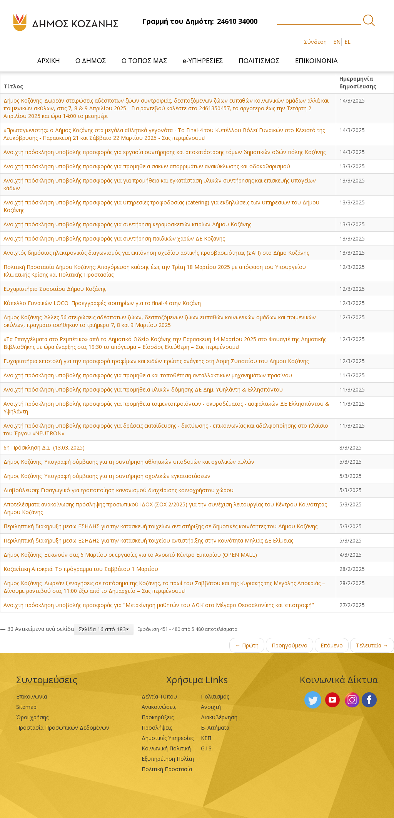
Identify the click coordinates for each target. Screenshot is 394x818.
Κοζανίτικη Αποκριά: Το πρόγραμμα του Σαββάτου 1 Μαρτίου (80, 568)
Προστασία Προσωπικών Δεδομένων (62, 727)
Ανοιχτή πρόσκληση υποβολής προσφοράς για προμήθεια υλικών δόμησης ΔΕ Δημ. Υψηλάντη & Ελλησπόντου (143, 389)
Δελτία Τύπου (159, 696)
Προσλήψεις (157, 727)
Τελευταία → (372, 645)
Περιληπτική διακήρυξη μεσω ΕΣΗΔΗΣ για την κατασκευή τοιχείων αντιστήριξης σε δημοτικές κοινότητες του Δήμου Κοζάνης (160, 526)
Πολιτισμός (215, 696)
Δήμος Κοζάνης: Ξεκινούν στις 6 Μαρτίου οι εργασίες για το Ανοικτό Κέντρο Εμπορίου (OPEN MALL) (130, 554)
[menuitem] (48, 60)
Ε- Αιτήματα (215, 727)
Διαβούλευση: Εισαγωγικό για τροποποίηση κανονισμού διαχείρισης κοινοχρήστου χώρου (118, 490)
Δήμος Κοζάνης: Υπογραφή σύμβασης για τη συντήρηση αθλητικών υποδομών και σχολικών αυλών (128, 461)
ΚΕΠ (206, 738)
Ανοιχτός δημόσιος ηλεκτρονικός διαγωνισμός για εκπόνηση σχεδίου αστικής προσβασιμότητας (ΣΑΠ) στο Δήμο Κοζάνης (156, 252)
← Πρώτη (247, 645)
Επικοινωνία (31, 696)
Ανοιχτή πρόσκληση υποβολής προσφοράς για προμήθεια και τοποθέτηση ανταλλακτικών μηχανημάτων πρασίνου (147, 375)
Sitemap (26, 706)
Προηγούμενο (289, 645)
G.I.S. (207, 748)
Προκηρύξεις (158, 717)
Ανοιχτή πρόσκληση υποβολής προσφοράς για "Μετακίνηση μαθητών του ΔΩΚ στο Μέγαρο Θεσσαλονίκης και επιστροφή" (158, 605)
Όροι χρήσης (32, 717)
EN (337, 41)
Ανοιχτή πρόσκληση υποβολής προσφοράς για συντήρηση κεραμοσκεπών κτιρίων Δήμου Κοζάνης (127, 224)
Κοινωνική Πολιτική (166, 748)
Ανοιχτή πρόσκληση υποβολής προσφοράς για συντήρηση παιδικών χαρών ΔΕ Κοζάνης (114, 238)
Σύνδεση (315, 41)
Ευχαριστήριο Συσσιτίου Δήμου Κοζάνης (54, 288)
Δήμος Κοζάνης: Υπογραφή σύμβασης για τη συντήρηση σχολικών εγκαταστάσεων (106, 476)
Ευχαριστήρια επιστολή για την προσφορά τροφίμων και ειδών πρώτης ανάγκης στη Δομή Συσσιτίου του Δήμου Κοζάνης (156, 361)
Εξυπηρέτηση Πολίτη (168, 758)
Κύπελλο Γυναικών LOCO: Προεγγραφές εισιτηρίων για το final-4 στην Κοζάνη (102, 303)
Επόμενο (332, 645)
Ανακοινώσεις (159, 706)
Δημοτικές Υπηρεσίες (168, 738)
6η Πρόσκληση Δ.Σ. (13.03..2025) (44, 447)
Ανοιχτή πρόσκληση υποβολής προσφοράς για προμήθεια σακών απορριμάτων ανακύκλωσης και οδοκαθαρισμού (146, 166)
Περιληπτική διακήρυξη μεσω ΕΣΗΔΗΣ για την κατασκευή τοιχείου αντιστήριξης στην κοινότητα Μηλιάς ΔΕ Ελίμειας (148, 540)
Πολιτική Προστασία (167, 769)
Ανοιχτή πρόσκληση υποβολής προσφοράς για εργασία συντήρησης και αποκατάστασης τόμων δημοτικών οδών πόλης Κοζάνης (164, 152)
